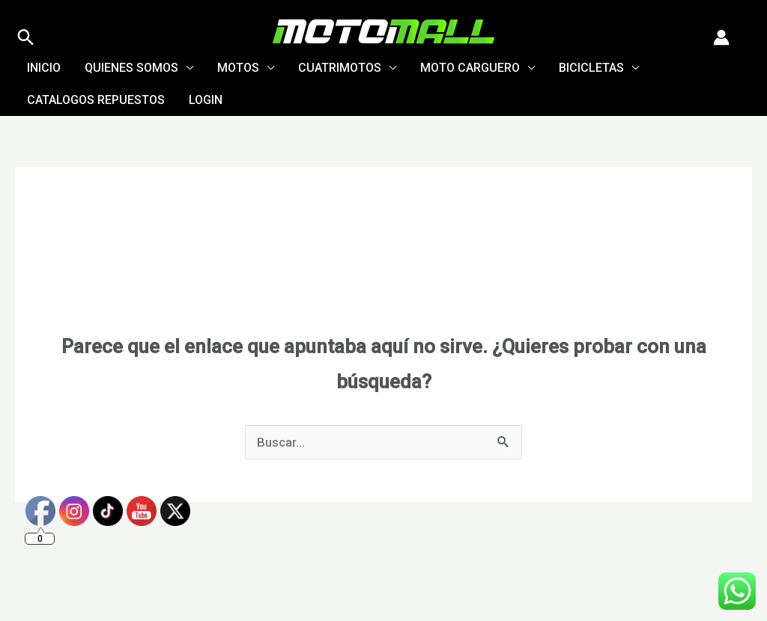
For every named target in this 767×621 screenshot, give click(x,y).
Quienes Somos (131, 68)
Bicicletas (591, 68)
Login (205, 100)
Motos (238, 68)
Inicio (44, 68)
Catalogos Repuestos (96, 100)
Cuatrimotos (339, 68)
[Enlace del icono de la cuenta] (721, 37)
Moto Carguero (470, 68)
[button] (26, 37)
